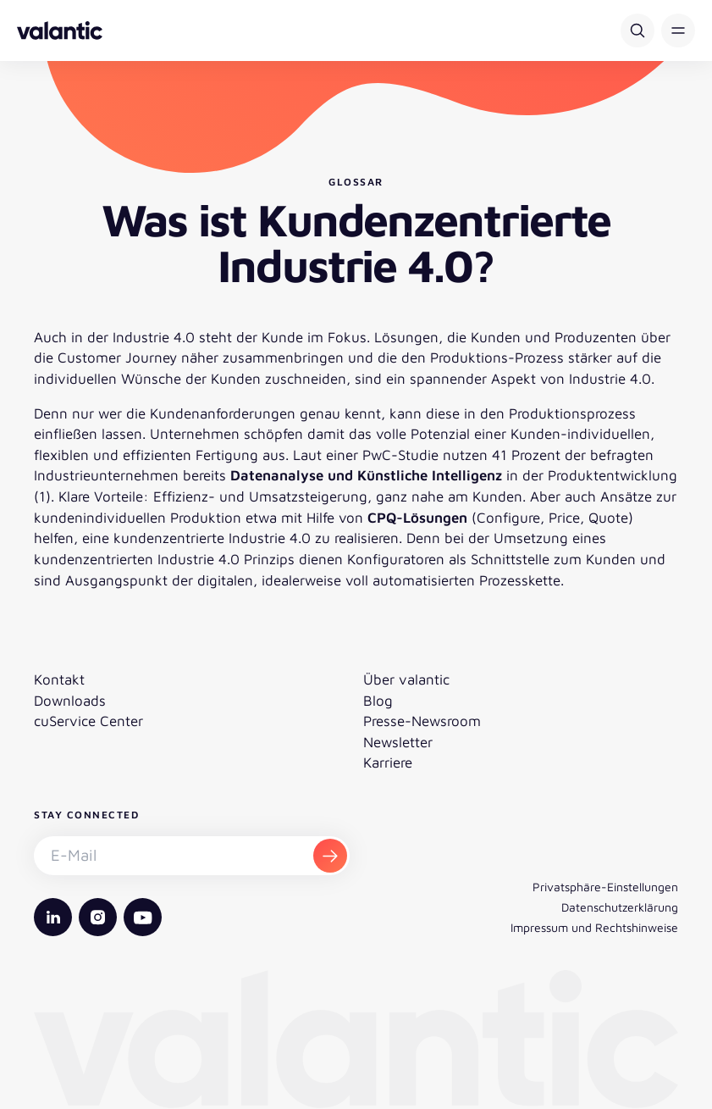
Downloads (70, 700)
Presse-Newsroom (422, 721)
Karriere (387, 762)
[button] (678, 30)
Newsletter (398, 742)
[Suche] (637, 30)
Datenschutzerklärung (619, 907)
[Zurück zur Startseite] (59, 30)
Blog (378, 700)
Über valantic (406, 679)
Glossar (356, 181)
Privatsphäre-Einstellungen (605, 886)
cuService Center (88, 721)
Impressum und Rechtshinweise (594, 927)
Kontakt (59, 679)
